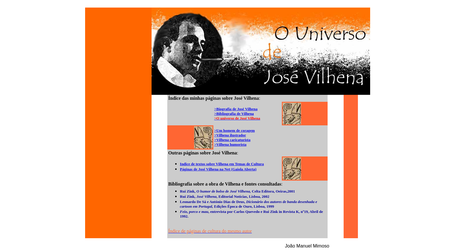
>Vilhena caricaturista (232, 140)
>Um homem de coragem (234, 130)
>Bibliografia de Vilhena (234, 113)
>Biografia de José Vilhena (236, 109)
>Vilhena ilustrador (230, 135)
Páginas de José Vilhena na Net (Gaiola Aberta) (218, 169)
